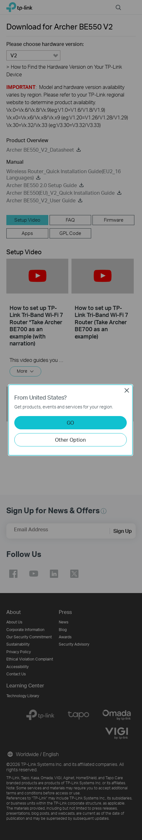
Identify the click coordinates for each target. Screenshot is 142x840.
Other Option (70, 439)
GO (70, 422)
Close (126, 390)
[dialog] (71, 420)
